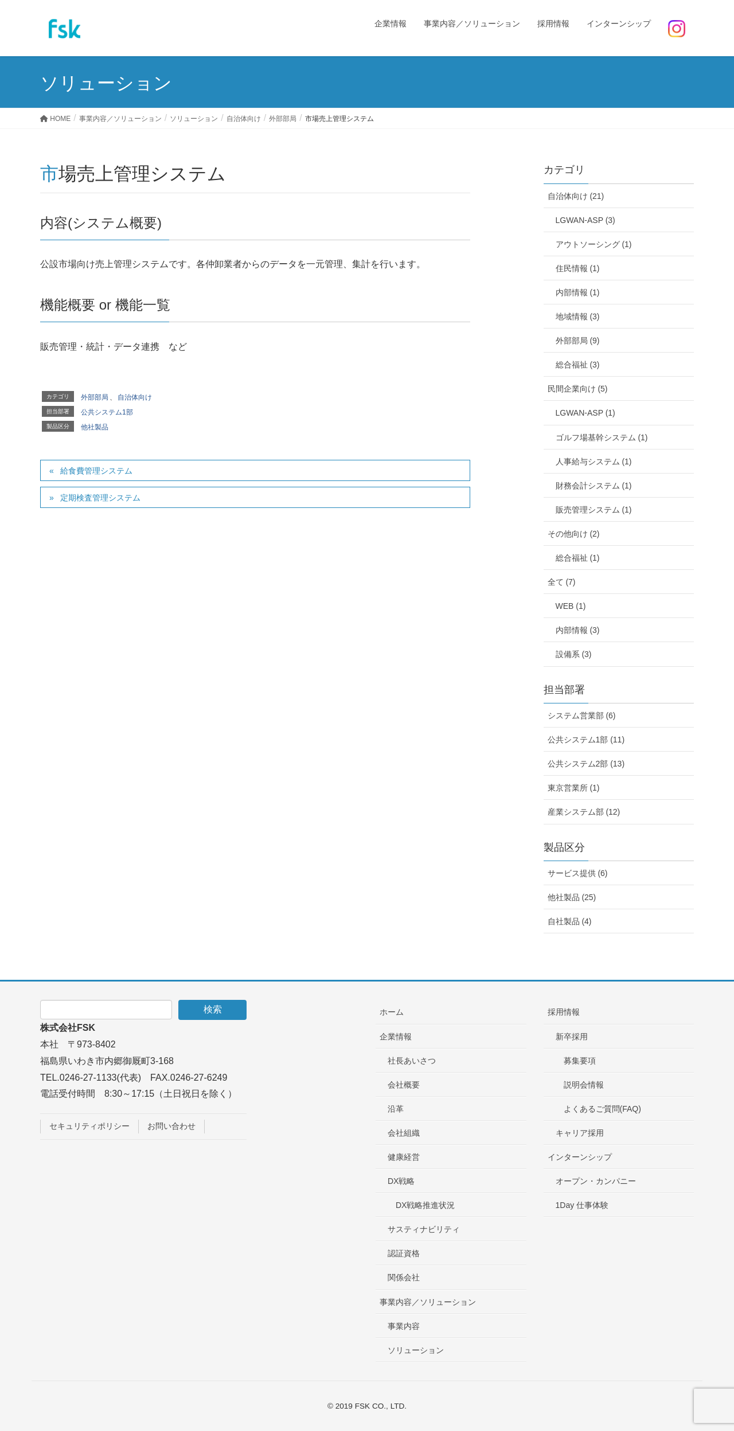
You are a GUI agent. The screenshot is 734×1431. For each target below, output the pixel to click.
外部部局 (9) (578, 340)
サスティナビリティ (424, 1229)
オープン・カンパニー (596, 1181)
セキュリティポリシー (89, 1126)
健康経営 (404, 1157)
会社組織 (404, 1132)
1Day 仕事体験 (582, 1205)
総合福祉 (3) (578, 364)
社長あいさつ (412, 1060)
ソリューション (416, 1350)
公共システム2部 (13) (586, 763)
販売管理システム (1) (594, 509)
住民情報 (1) (578, 268)
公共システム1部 (107, 412)
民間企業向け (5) (578, 388)
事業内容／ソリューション (428, 1302)
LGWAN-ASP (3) (585, 220)
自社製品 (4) (570, 921)
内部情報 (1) (578, 292)
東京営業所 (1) (574, 787)
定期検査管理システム (100, 497)
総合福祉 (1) (578, 557)
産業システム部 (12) (584, 811)
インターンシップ (580, 1157)
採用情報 (564, 1011)
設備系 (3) (574, 654)
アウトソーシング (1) (594, 244)
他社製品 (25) (572, 897)
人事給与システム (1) (594, 461)
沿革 (396, 1108)
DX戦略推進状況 (425, 1205)
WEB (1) (571, 606)
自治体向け (135, 397)
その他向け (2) (574, 533)
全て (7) (562, 582)
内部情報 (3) (578, 630)
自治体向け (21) (576, 196)
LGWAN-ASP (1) (585, 412)
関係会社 (404, 1277)
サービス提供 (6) (578, 873)
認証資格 (404, 1253)
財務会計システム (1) (594, 485)
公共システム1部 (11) (586, 739)
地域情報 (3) (578, 316)
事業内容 (404, 1326)
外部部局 (94, 397)
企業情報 (396, 1036)
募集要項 (580, 1060)
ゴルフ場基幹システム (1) (602, 437)
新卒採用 (572, 1036)
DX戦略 (401, 1181)
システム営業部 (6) (582, 715)
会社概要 (404, 1084)
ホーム (392, 1011)
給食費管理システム (96, 470)
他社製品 (94, 427)
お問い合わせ (171, 1126)
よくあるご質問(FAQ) (602, 1108)
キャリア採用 (580, 1132)
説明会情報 (584, 1084)
